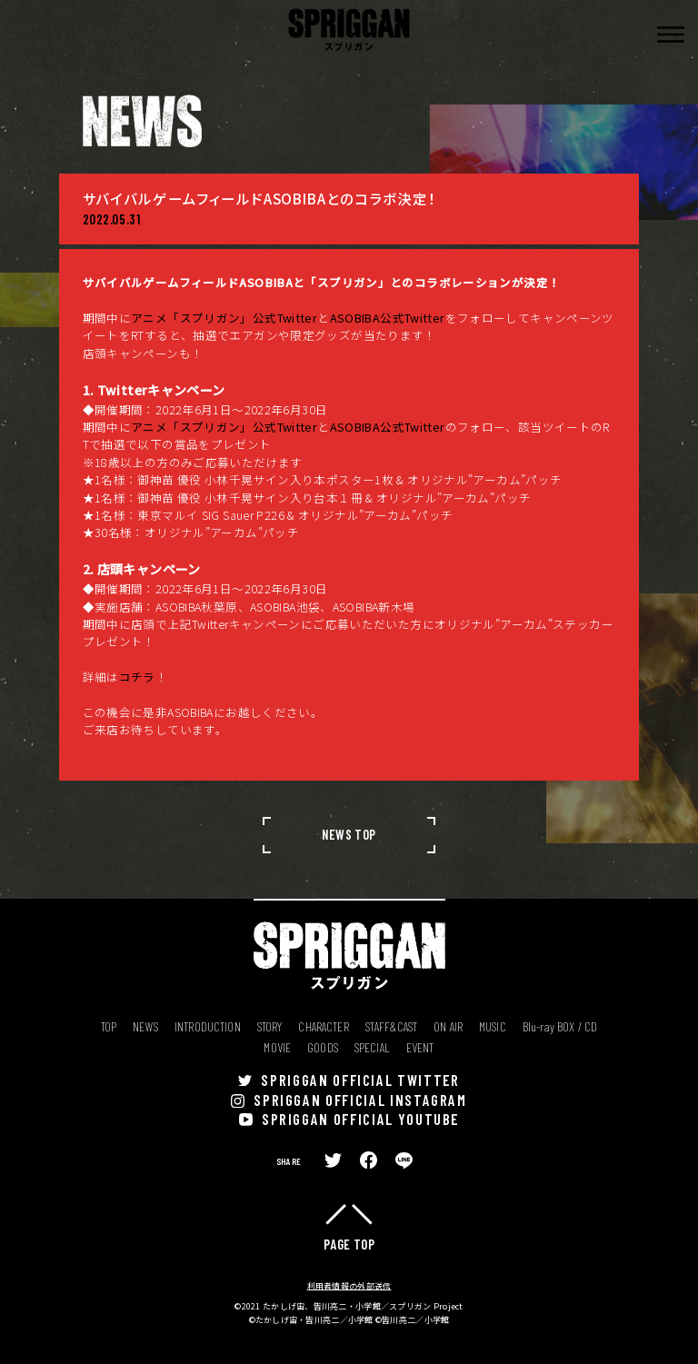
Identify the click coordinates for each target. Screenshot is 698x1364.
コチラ (137, 676)
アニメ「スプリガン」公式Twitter (224, 317)
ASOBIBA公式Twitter (387, 317)
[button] (670, 34)
